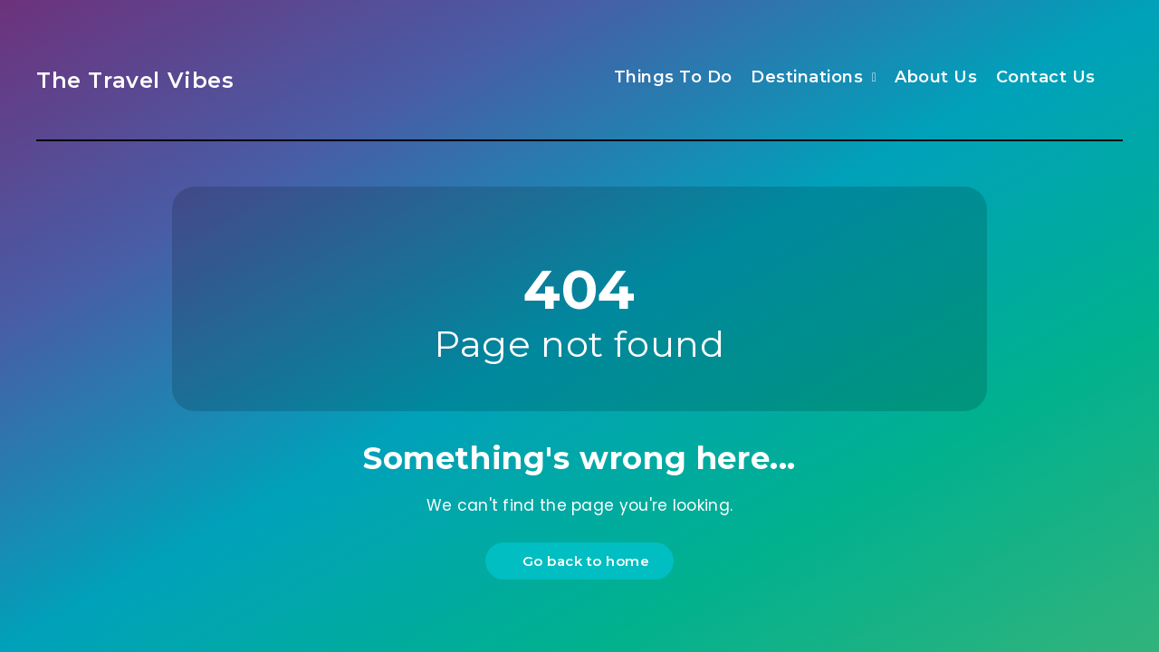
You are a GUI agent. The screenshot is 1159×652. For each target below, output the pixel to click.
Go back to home (582, 561)
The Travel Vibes (135, 80)
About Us (936, 77)
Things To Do (673, 77)
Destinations (807, 77)
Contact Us (1046, 77)
